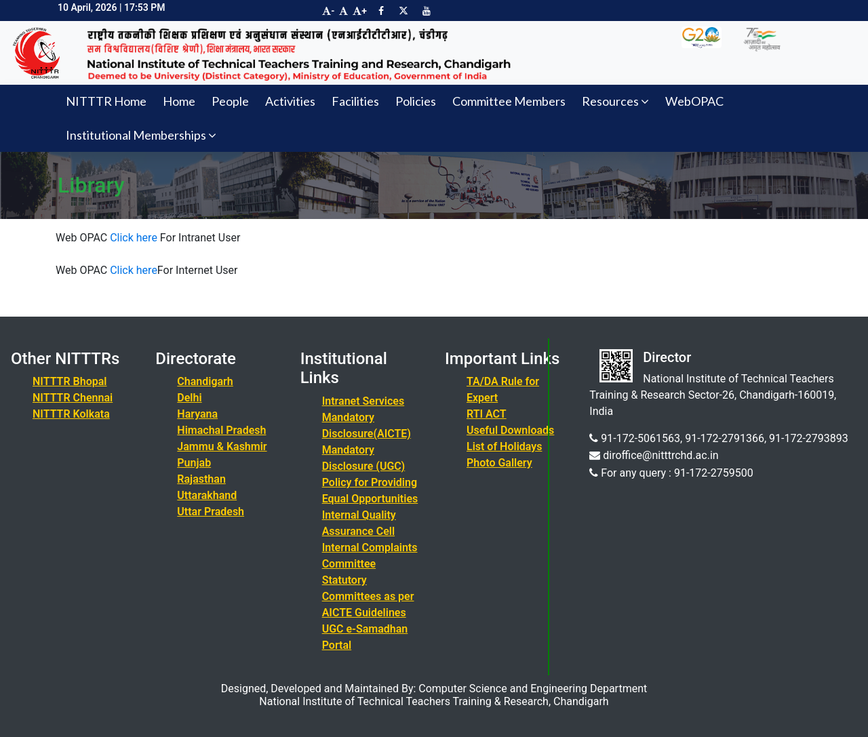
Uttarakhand (207, 495)
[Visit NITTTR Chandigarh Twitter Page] (403, 10)
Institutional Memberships (141, 134)
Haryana (197, 413)
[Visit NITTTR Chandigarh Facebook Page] (381, 10)
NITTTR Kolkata (71, 413)
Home (179, 101)
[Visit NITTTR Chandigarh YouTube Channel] (426, 10)
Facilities (355, 101)
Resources (615, 101)
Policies (415, 101)
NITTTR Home (106, 101)
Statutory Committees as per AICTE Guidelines (368, 596)
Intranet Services (363, 401)
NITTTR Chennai (73, 397)
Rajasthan (201, 479)
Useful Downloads (510, 430)
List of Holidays (504, 446)
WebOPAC (694, 101)
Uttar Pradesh (210, 511)
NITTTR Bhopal (69, 381)
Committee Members (509, 101)
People (230, 101)
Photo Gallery (499, 462)
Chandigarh (205, 381)
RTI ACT (487, 413)
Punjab (194, 462)
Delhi (189, 397)
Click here (132, 237)
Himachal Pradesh (221, 430)
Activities (290, 101)
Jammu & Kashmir (222, 446)
